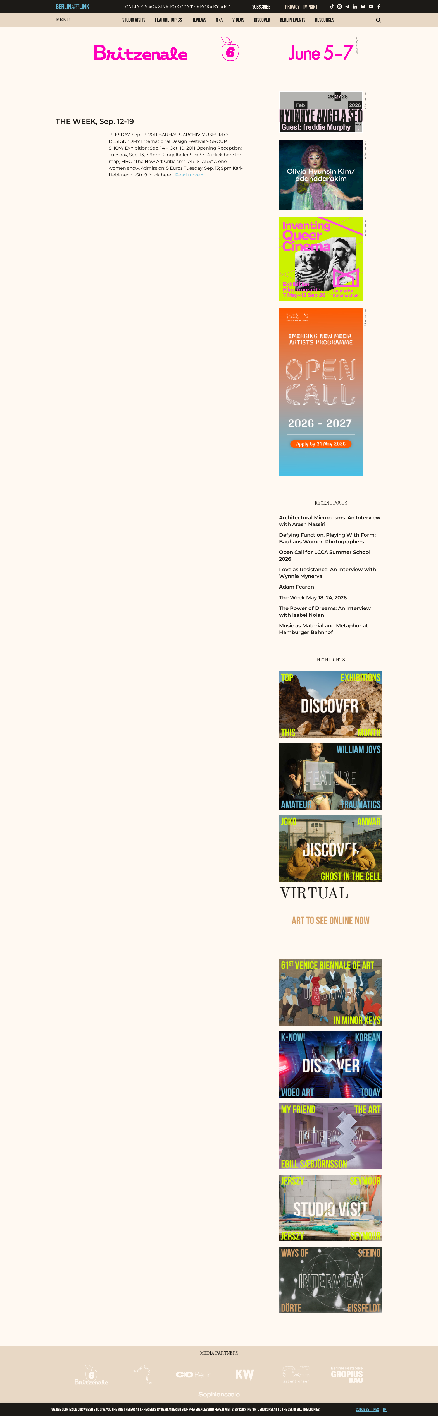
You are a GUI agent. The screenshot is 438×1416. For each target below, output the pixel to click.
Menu (63, 20)
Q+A (219, 20)
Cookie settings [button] (367, 1409)
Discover (262, 20)
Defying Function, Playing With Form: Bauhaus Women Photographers (327, 538)
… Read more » (187, 174)
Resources (324, 20)
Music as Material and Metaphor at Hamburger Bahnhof (323, 629)
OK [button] (385, 1409)
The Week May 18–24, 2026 (313, 598)
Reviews (199, 20)
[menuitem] (134, 23)
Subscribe (261, 7)
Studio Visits (133, 20)
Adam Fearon (296, 587)
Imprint (310, 7)
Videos (238, 20)
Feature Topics (168, 20)
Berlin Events (292, 20)
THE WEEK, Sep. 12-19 (95, 121)
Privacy (292, 7)
